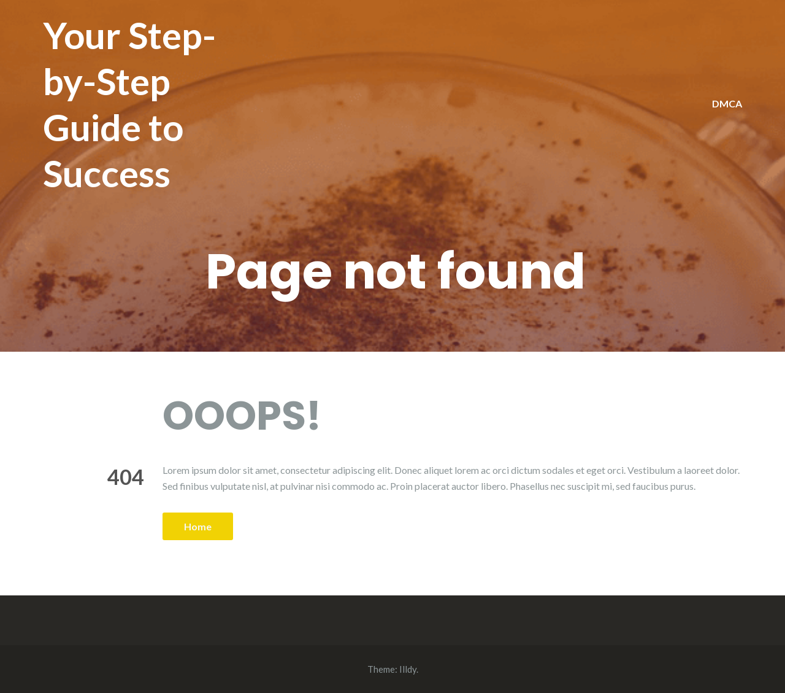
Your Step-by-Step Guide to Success (129, 104)
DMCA (727, 103)
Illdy (407, 669)
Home (198, 526)
